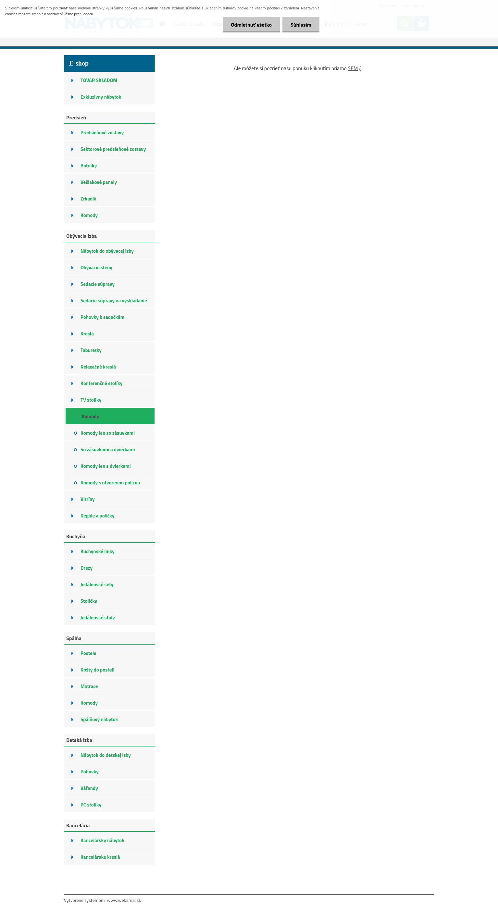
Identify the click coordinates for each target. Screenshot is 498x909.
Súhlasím (301, 25)
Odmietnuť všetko (251, 25)
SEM (353, 68)
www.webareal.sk (124, 900)
